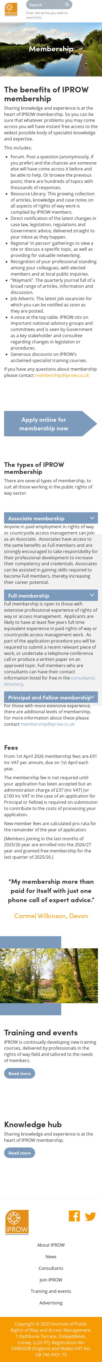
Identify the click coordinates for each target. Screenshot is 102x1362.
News (51, 1257)
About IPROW (51, 1245)
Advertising (51, 1303)
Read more (19, 1073)
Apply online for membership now (43, 423)
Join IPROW (51, 1280)
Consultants (51, 1268)
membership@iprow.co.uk (62, 375)
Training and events (51, 1291)
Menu (91, 10)
